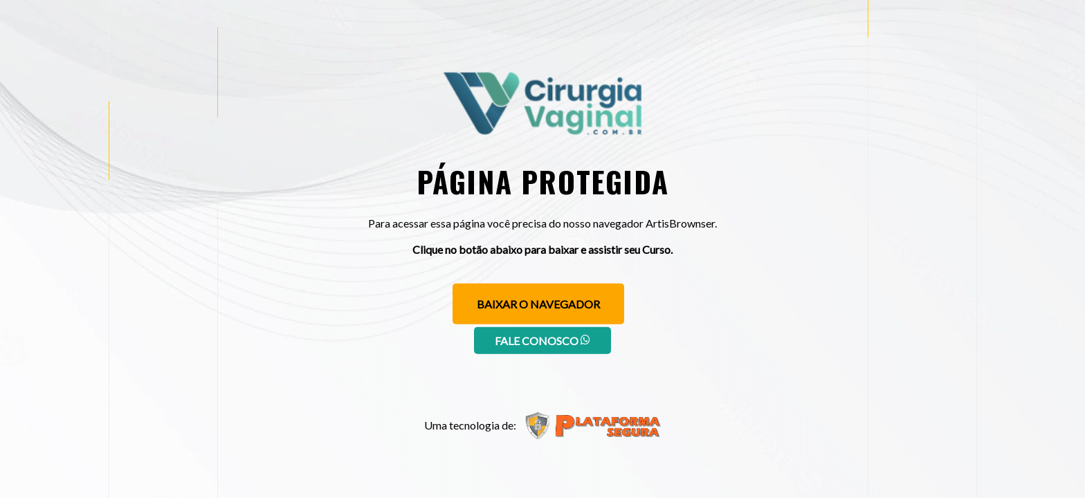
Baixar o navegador (538, 304)
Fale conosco (542, 340)
